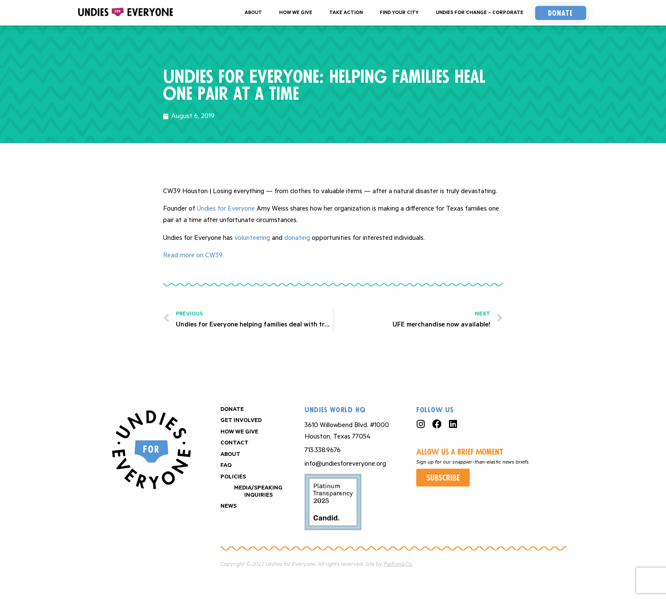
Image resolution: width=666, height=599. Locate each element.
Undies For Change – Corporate (479, 12)
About (253, 12)
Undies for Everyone (226, 209)
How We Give (295, 12)
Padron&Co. (398, 564)
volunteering (252, 238)
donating (297, 238)
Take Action (346, 12)
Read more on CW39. (193, 255)
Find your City (399, 12)
